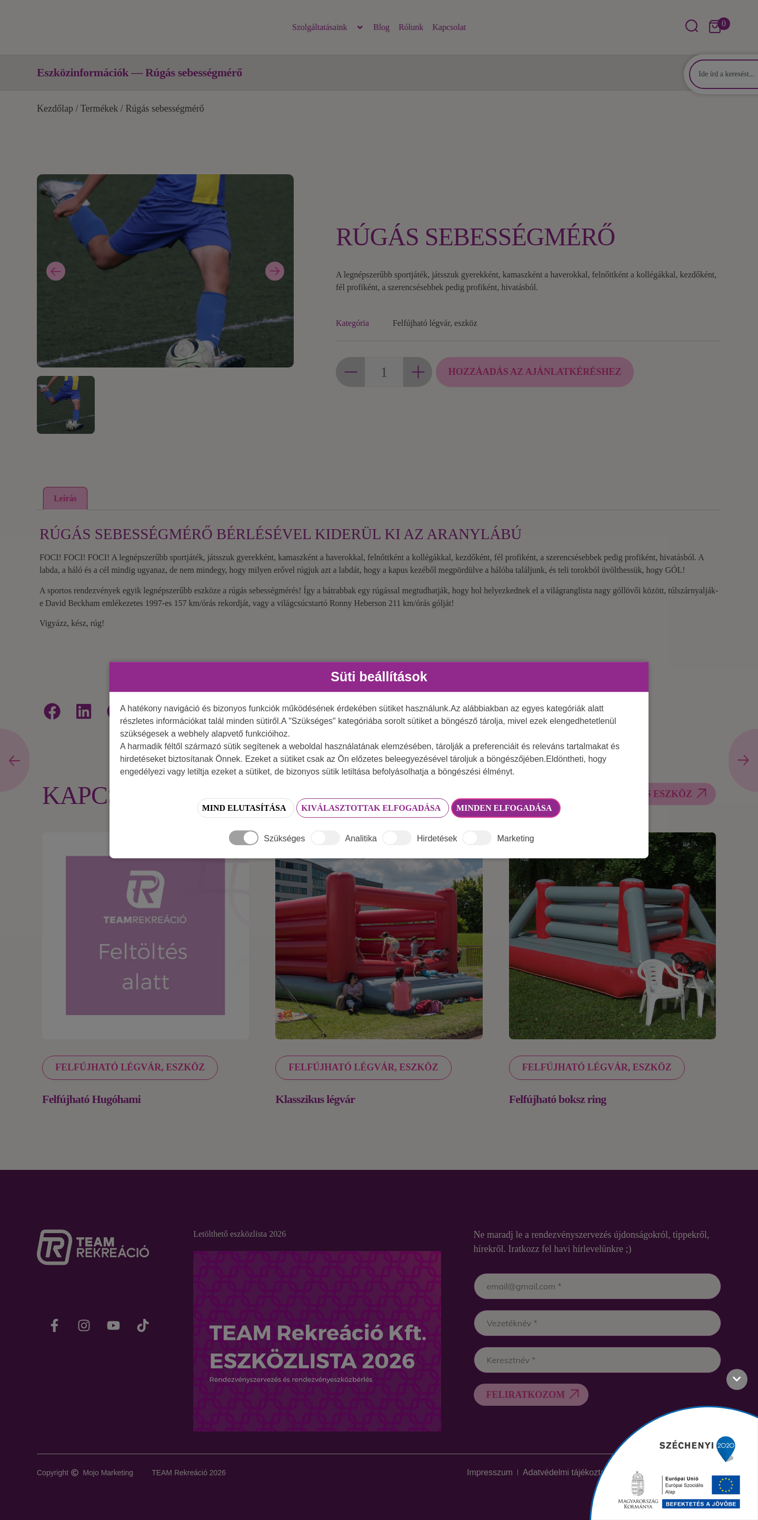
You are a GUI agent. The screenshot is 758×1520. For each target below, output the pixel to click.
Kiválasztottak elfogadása (366, 808)
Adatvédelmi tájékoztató (538, 1472)
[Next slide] (274, 271)
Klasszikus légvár (315, 1099)
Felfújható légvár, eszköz (435, 323)
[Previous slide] (55, 271)
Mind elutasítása (201, 808)
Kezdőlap (55, 108)
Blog (381, 27)
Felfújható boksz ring (557, 1099)
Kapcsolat (449, 27)
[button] (52, 711)
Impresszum (449, 1472)
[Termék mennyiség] (384, 372)
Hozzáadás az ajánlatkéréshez (538, 371)
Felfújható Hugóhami (91, 1099)
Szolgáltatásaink (328, 27)
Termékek (99, 108)
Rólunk (410, 27)
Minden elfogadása (539, 808)
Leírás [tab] (65, 498)
